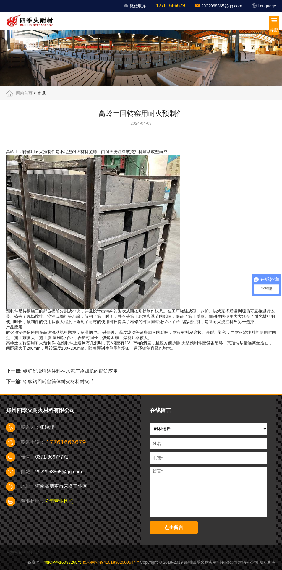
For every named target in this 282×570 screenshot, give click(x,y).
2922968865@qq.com (221, 6)
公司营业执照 (59, 501)
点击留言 (173, 527)
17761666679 (170, 5)
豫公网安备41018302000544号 (111, 562)
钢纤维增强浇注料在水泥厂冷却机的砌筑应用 (70, 371)
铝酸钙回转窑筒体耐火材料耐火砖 (58, 381)
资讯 (41, 93)
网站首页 (24, 93)
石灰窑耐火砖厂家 (22, 552)
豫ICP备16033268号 (63, 562)
